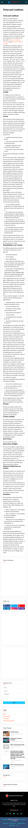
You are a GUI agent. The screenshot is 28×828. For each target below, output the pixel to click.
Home (4, 714)
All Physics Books (14, 732)
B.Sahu (15, 821)
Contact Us (13, 823)
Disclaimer (12, 825)
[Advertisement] (14, 629)
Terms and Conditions (9, 720)
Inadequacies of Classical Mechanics (16, 739)
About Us (5, 823)
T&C (17, 825)
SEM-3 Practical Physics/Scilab (17, 744)
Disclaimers (6, 718)
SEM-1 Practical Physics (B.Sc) (17, 764)
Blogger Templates (13, 819)
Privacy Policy (6, 716)
